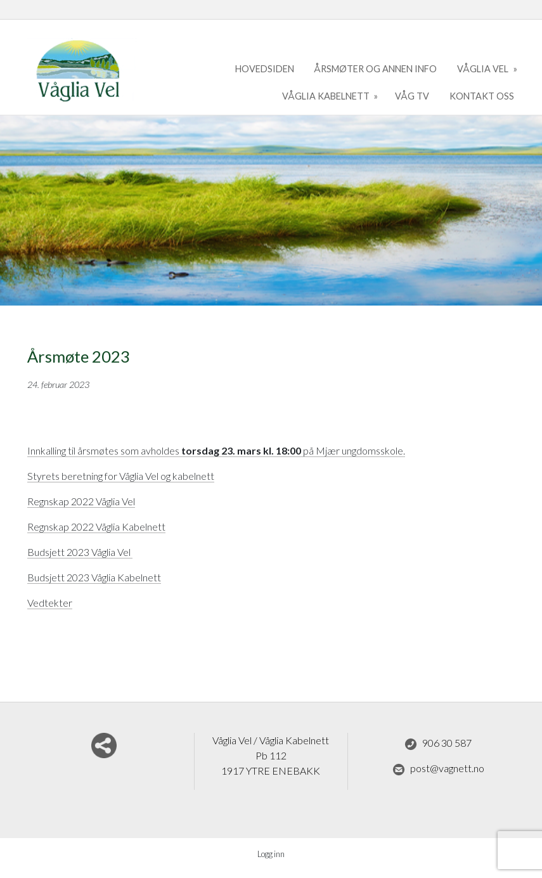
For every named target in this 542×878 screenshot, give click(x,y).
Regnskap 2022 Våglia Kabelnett (96, 526)
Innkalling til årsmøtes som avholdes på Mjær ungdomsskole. (216, 450)
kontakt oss (481, 96)
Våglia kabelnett (326, 96)
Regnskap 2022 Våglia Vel (81, 501)
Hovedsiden (264, 68)
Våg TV (412, 96)
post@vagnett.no (438, 769)
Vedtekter (49, 603)
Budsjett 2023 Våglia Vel (79, 552)
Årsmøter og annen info (375, 68)
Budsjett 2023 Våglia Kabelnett (94, 577)
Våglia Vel (483, 68)
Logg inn (271, 854)
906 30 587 (438, 744)
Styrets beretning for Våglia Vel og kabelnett (120, 476)
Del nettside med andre (104, 745)
